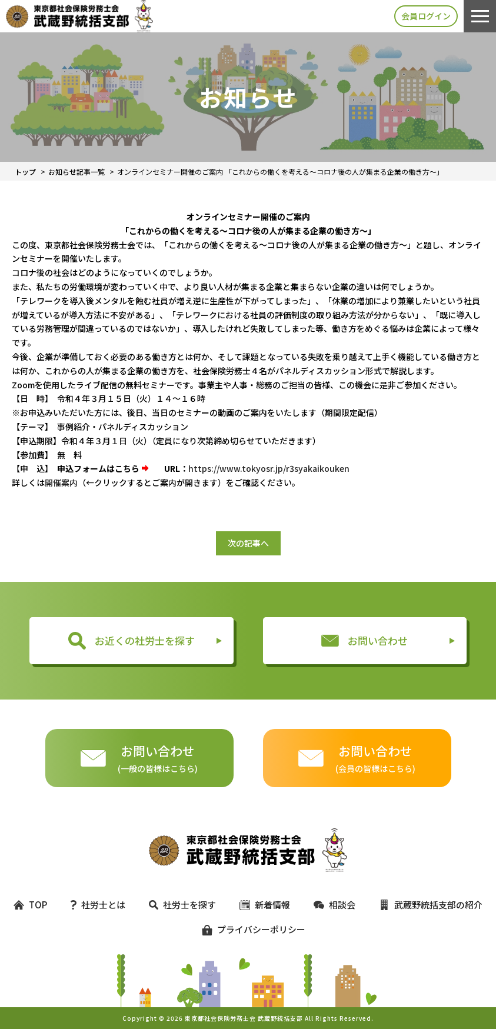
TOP (30, 904)
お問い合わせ (364, 640)
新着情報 (264, 904)
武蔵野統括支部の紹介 (430, 904)
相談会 (334, 904)
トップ (25, 171)
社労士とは (98, 904)
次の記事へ (248, 543)
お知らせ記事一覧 (76, 171)
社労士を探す (182, 904)
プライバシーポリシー (248, 929)
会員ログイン (426, 16)
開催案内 (61, 482)
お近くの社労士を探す (131, 641)
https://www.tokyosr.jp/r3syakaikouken (268, 468)
